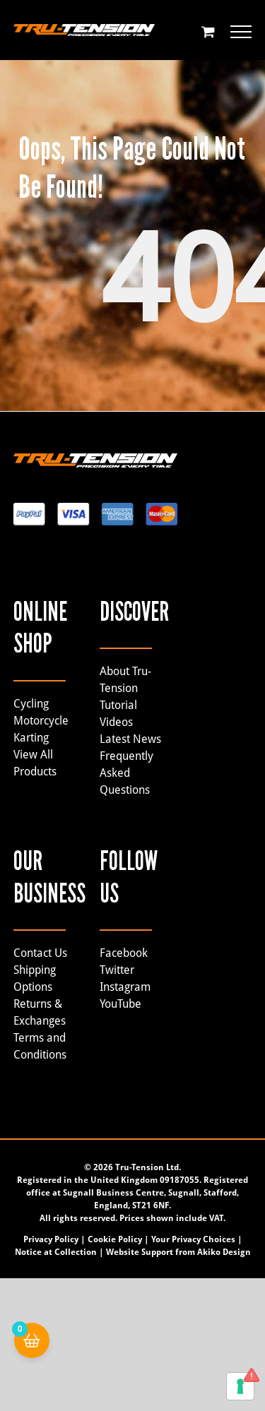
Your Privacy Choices (193, 1239)
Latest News (130, 739)
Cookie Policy (115, 1239)
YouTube (120, 1004)
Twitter (117, 970)
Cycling (31, 703)
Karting (31, 737)
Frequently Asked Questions (126, 773)
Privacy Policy (50, 1239)
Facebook (124, 953)
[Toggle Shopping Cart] (208, 31)
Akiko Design (224, 1252)
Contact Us (40, 953)
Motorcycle (41, 720)
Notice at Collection (56, 1252)
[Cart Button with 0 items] (31, 1340)
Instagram (125, 987)
